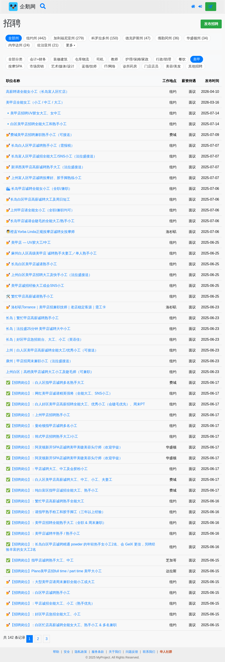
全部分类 (15, 59)
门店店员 (151, 66)
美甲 (196, 59)
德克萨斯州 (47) (137, 38)
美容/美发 (173, 66)
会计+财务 (38, 59)
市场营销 (37, 66)
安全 (67, 651)
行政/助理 (163, 59)
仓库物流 (82, 59)
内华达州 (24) (19, 45)
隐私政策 (81, 651)
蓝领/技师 (89, 66)
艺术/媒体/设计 (62, 66)
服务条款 (98, 651)
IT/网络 (109, 66)
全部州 (13, 38)
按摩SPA (15, 66)
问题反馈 (132, 651)
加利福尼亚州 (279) (69, 38)
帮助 (56, 651)
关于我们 (115, 651)
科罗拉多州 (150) (104, 38)
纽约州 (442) (36, 38)
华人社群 (166, 651)
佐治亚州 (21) (47, 45)
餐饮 (182, 59)
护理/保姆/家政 (137, 59)
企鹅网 (28, 6)
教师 (114, 59)
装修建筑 (60, 59)
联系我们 (149, 651)
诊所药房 (130, 66)
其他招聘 (195, 66)
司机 (99, 59)
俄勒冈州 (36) (168, 38)
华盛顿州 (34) (197, 38)
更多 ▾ (70, 45)
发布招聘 (211, 24)
